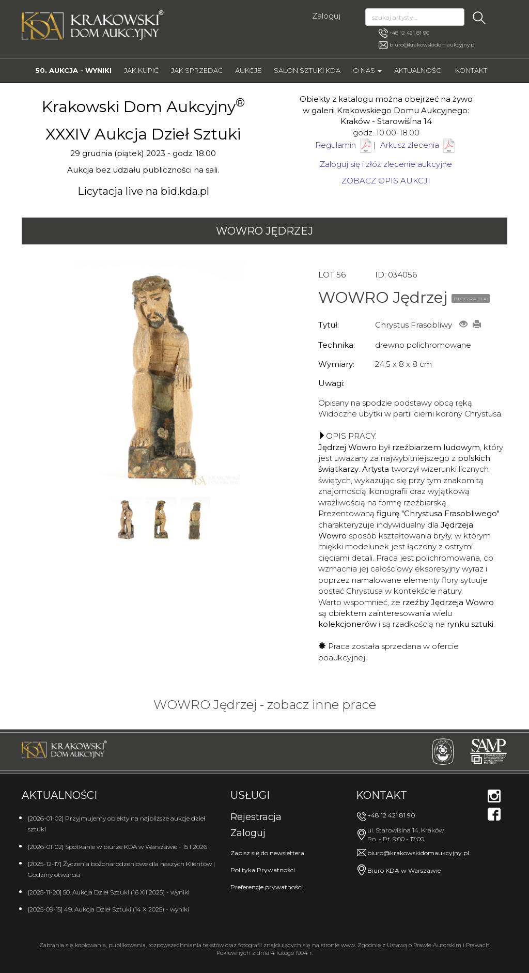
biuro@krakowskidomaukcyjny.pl (433, 44)
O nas (367, 70)
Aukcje (248, 70)
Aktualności (418, 70)
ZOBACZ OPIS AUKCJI (385, 181)
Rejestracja (256, 817)
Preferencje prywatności (266, 887)
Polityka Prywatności (262, 870)
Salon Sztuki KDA (307, 70)
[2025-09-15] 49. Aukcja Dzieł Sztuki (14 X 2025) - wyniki (108, 909)
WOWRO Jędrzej (264, 231)
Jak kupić (141, 70)
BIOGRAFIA (471, 298)
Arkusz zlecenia (418, 145)
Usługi (250, 795)
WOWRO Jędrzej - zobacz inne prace (264, 704)
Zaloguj (326, 16)
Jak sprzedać (197, 70)
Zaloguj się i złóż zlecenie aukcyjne (386, 164)
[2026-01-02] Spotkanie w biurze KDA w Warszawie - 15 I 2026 (117, 847)
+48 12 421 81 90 (404, 33)
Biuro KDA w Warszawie (404, 870)
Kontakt (471, 70)
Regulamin (335, 145)
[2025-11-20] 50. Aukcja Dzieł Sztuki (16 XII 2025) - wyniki (109, 892)
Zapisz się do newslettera (267, 853)
